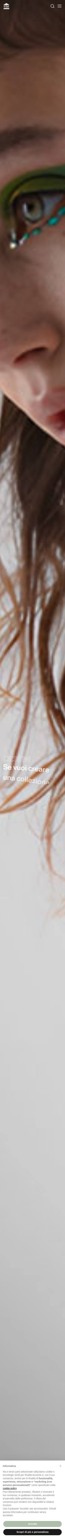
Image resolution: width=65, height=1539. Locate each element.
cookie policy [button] (9, 1488)
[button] (60, 1466)
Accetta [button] (32, 1524)
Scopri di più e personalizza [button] (32, 1532)
